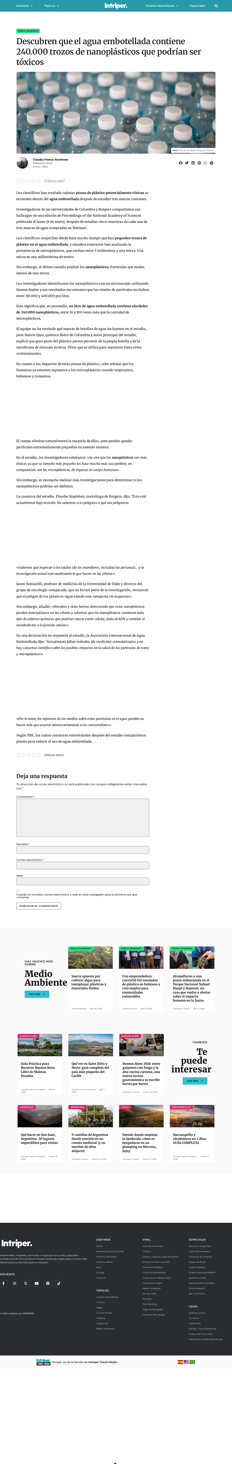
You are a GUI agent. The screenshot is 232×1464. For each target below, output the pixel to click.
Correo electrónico (30, 937)
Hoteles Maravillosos (161, 6)
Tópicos (51, 6)
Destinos (24, 6)
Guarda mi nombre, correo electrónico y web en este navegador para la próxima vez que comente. (76, 973)
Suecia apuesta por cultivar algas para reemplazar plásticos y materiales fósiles (88, 1078)
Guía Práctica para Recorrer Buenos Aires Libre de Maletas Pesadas (38, 1165)
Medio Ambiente (28, 48)
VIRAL (146, 1335)
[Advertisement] (82, 486)
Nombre (23, 921)
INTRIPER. (28, 1408)
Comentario (25, 874)
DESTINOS (103, 1335)
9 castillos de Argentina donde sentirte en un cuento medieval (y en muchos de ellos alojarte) (90, 1238)
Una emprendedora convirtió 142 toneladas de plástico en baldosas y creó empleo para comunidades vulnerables (141, 1082)
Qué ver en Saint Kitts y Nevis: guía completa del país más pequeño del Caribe (90, 1165)
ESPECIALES (197, 1335)
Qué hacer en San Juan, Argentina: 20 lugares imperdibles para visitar (39, 1234)
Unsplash (209, 168)
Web (19, 953)
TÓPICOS (102, 1385)
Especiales (197, 5)
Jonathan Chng (194, 168)
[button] (216, 6)
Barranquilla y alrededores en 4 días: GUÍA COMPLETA (190, 1234)
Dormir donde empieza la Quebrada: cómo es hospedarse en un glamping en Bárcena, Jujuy (140, 1238)
